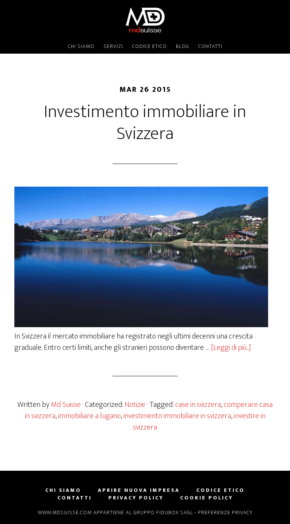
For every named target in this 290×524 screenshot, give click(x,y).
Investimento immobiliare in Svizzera (145, 123)
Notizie (135, 404)
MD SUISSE (144, 20)
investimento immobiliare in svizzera (177, 416)
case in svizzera (198, 404)
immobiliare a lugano (89, 416)
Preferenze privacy (225, 512)
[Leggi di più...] (231, 347)
